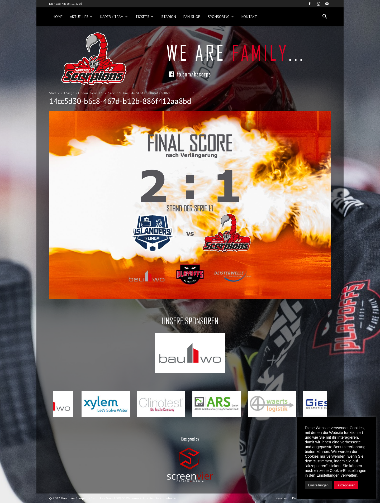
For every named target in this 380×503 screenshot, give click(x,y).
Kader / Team (114, 16)
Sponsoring (221, 16)
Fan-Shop (191, 16)
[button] (324, 16)
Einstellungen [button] (318, 485)
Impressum (279, 498)
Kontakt (249, 16)
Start (52, 93)
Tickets (144, 16)
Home (58, 16)
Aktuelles (81, 16)
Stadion (168, 16)
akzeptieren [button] (346, 485)
